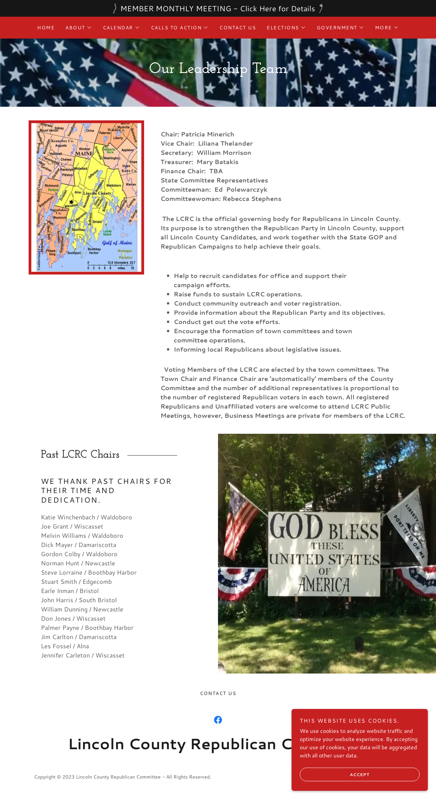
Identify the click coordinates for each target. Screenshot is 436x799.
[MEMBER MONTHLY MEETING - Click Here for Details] (218, 8)
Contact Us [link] (237, 27)
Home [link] (45, 27)
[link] (218, 720)
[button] (78, 28)
